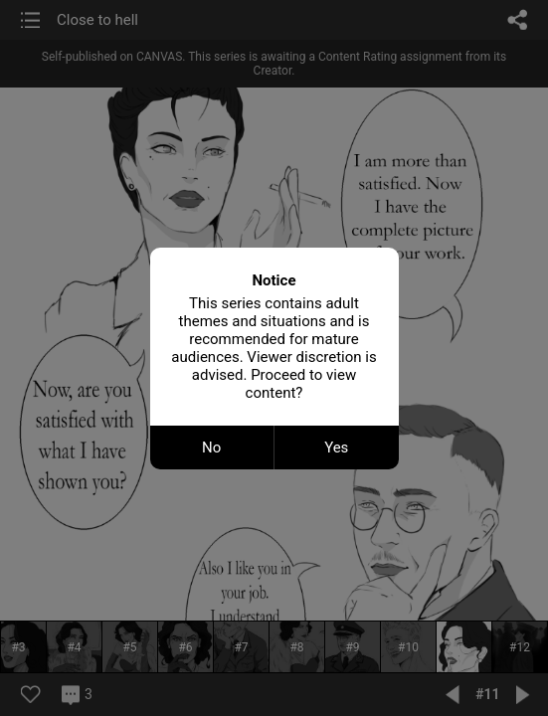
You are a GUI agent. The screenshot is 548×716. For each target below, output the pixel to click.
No (211, 447)
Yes (336, 447)
